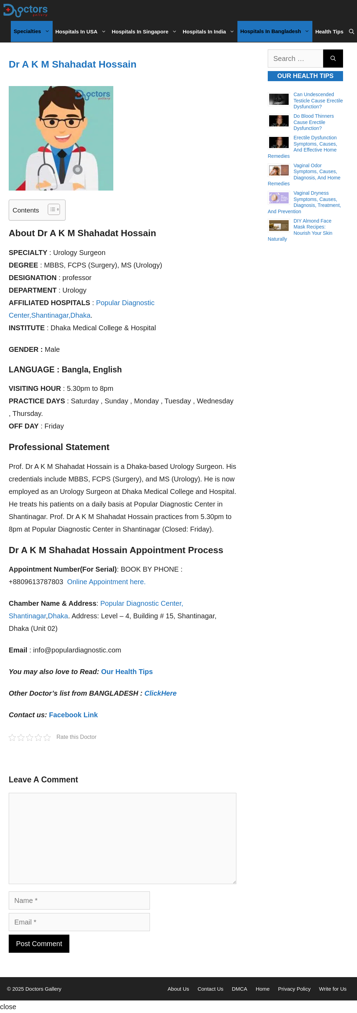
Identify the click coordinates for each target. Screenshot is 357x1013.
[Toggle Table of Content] (50, 209)
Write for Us (333, 989)
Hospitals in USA (82, 31)
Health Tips (329, 31)
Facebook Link (73, 715)
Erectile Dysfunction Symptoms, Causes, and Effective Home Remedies (302, 147)
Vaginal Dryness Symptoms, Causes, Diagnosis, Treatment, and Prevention (304, 202)
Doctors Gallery (43, 989)
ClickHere (160, 693)
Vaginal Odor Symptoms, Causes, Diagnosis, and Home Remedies (304, 175)
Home (262, 989)
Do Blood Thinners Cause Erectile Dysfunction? (314, 122)
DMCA (239, 989)
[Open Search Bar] (351, 31)
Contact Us (210, 989)
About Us (178, 989)
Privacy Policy (294, 989)
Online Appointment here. (106, 582)
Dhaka (58, 616)
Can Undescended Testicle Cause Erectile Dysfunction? (318, 100)
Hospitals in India (210, 31)
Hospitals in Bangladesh (276, 31)
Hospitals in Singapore (146, 31)
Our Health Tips (127, 671)
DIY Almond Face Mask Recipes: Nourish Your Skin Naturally (300, 230)
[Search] (333, 58)
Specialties (33, 31)
